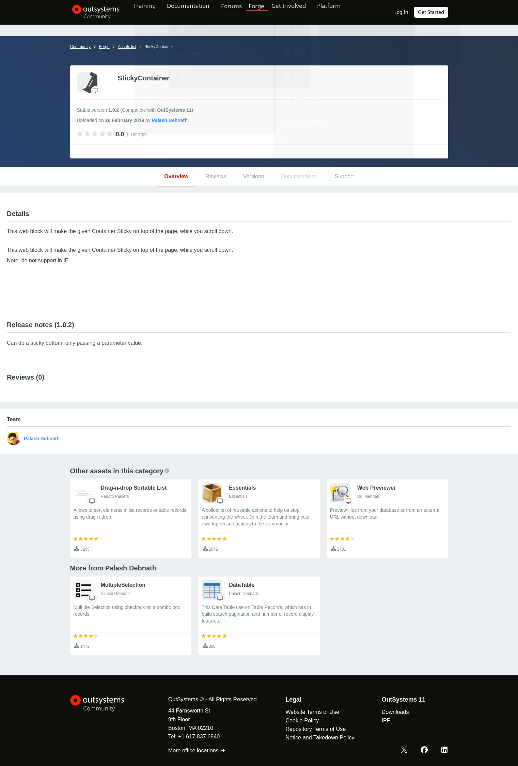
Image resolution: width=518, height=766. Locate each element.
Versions (253, 176)
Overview (176, 176)
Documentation (194, 12)
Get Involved (297, 12)
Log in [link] (402, 12)
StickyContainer (158, 46)
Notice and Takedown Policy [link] (317, 737)
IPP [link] (383, 720)
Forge (264, 12)
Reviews (215, 176)
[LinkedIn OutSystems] (444, 750)
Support (344, 176)
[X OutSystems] (405, 750)
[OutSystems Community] (93, 12)
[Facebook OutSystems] (424, 750)
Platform (339, 12)
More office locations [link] (194, 750)
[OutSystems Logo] (104, 703)
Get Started (431, 12)
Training (147, 12)
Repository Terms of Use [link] (313, 729)
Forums (239, 12)
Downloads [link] (392, 712)
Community (80, 46)
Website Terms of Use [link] (309, 712)
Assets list (127, 46)
